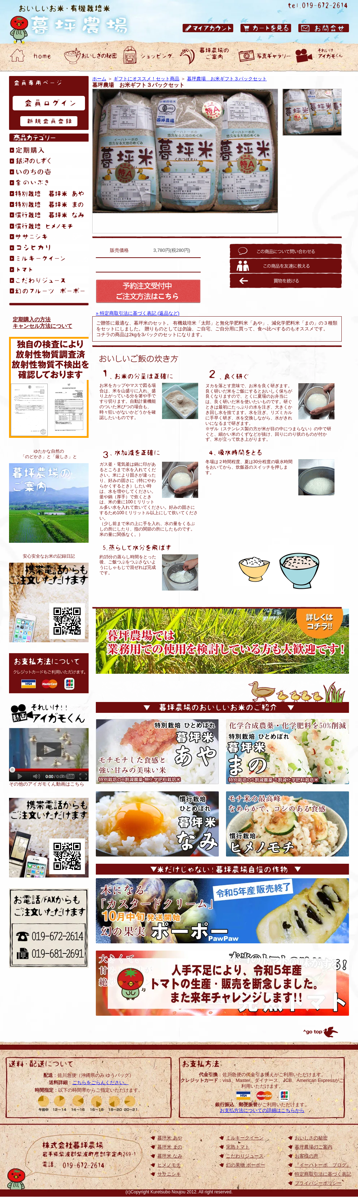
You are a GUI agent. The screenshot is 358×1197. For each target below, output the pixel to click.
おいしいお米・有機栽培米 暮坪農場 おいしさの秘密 (90, 56)
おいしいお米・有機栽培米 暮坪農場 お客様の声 (264, 56)
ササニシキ (169, 1174)
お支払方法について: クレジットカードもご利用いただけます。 (49, 673)
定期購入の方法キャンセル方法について (42, 322)
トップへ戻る (320, 1032)
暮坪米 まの (169, 1147)
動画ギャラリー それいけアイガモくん (322, 56)
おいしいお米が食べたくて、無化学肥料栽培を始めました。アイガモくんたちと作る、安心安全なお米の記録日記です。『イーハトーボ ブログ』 (49, 602)
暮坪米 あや (169, 1138)
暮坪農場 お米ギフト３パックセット (227, 78)
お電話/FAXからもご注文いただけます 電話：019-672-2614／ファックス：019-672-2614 (49, 928)
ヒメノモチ (169, 1165)
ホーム (99, 78)
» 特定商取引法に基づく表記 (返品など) (137, 313)
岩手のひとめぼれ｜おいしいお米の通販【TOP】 (49, 837)
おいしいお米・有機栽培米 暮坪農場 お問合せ (324, 28)
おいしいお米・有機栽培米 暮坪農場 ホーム (32, 56)
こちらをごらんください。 (100, 1082)
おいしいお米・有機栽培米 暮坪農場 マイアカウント (208, 28)
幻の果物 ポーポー (245, 1165)
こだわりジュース (245, 1156)
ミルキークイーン (245, 1138)
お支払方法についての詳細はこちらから (262, 1110)
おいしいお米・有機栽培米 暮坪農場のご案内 (206, 56)
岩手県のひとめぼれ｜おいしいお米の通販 (75, 21)
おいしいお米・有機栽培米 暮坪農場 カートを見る (266, 28)
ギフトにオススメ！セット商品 (146, 78)
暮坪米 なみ (169, 1156)
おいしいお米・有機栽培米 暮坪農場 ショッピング (148, 56)
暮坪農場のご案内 (49, 503)
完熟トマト (238, 1147)
